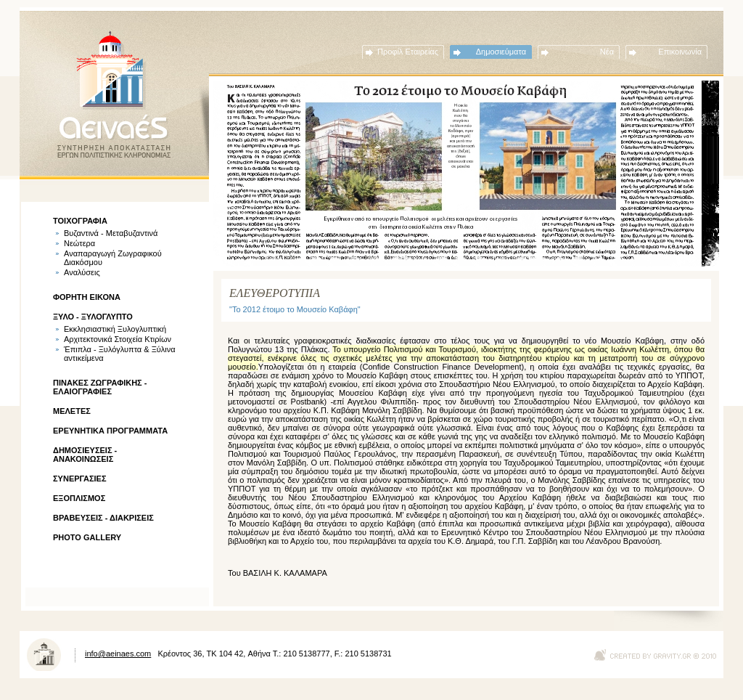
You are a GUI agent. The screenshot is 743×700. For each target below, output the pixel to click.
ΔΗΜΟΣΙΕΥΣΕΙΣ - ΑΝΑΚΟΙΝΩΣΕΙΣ (85, 454)
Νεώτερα (79, 243)
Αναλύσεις (82, 272)
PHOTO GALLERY (87, 537)
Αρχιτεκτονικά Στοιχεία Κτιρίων (117, 339)
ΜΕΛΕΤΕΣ (72, 411)
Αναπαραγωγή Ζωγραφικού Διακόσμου (113, 257)
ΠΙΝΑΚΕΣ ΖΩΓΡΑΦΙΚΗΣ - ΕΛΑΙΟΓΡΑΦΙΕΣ (100, 387)
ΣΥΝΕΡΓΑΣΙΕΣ (80, 478)
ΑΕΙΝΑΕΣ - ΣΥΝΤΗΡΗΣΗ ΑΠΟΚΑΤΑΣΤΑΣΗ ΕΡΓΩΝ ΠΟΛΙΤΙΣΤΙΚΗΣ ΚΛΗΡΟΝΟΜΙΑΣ (113, 94)
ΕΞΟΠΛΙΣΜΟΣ (79, 498)
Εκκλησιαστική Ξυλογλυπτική (115, 329)
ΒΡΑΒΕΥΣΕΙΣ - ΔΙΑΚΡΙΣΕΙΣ (103, 517)
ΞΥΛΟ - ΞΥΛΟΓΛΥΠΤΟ (93, 316)
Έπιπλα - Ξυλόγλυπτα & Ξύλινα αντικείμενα (120, 353)
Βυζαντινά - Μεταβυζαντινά (110, 233)
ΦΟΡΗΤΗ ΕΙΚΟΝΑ (86, 297)
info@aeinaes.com (118, 653)
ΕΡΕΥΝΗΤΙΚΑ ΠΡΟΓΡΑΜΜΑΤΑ (110, 430)
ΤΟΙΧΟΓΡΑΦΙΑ (80, 220)
